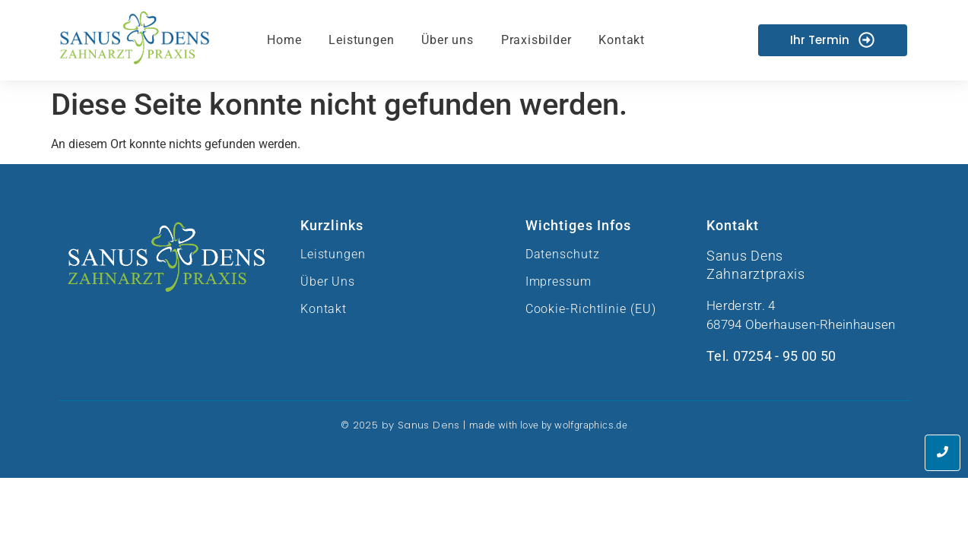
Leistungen (333, 254)
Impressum (558, 281)
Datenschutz (562, 254)
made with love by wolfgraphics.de (548, 425)
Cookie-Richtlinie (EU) (590, 309)
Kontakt (323, 309)
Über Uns (327, 281)
